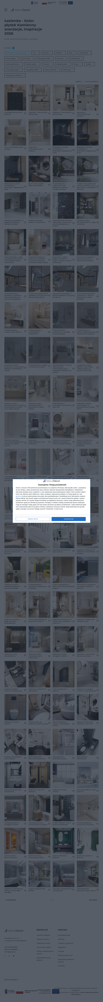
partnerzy (19, 496)
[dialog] (51, 501)
